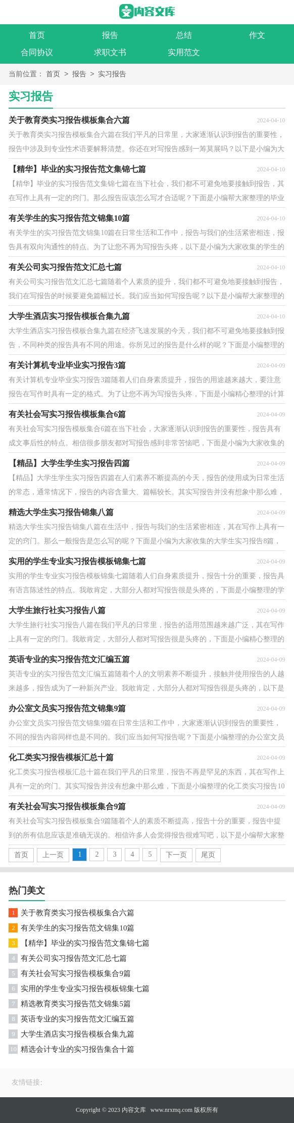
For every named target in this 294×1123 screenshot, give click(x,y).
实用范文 (184, 52)
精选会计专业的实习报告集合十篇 (77, 1049)
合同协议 (37, 52)
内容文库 (134, 1109)
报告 (110, 35)
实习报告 (112, 74)
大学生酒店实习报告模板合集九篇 (77, 1034)
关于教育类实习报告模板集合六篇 (77, 913)
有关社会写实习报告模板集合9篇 (76, 973)
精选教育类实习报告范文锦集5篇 (76, 1004)
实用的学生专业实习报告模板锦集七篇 (85, 989)
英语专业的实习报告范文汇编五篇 (77, 1019)
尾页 (208, 855)
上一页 (53, 855)
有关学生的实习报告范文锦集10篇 (77, 928)
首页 (37, 35)
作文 (257, 35)
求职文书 (110, 52)
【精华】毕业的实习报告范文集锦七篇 (85, 943)
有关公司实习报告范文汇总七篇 (74, 958)
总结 (184, 35)
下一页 (176, 855)
